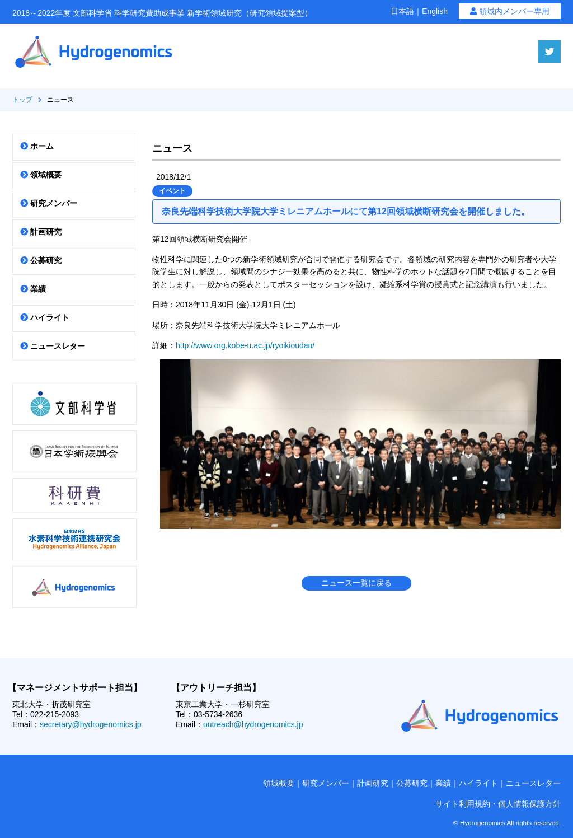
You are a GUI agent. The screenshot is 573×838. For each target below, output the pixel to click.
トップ (22, 100)
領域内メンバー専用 (509, 11)
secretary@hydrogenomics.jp (91, 724)
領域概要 (41, 174)
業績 (33, 288)
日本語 (402, 11)
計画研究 (41, 231)
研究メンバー (48, 203)
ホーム (37, 146)
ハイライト (44, 317)
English (435, 11)
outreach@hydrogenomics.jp (253, 724)
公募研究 (41, 260)
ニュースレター (52, 345)
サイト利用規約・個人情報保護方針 (498, 803)
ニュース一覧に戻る (356, 582)
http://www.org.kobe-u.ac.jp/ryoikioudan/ (245, 345)
